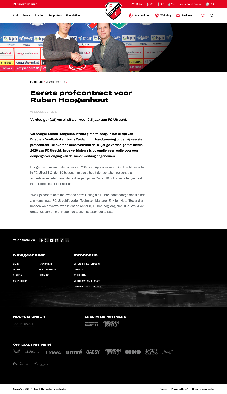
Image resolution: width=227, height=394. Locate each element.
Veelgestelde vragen (87, 263)
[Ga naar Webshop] (163, 15)
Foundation (45, 263)
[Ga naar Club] (16, 15)
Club (16, 263)
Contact (78, 269)
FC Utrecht (36, 82)
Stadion (17, 275)
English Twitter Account (88, 286)
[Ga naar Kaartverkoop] (139, 15)
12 (64, 82)
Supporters (20, 280)
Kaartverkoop (47, 269)
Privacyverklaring (179, 389)
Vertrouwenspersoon (87, 280)
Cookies (163, 389)
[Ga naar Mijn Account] (203, 15)
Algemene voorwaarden (203, 389)
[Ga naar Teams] (27, 15)
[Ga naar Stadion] (39, 15)
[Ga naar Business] (184, 15)
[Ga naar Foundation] (73, 15)
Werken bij (80, 275)
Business (44, 275)
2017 (58, 82)
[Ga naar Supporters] (55, 15)
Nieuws (50, 82)
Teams (16, 269)
